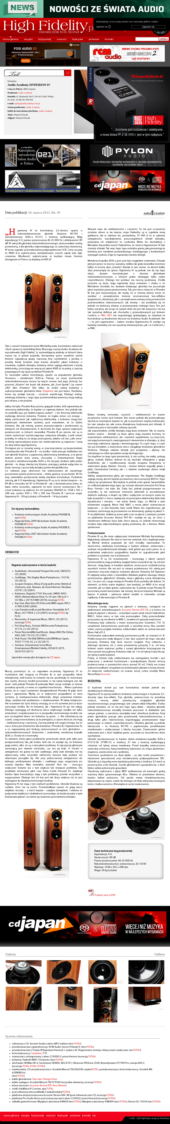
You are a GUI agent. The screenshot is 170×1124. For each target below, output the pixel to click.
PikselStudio (164, 1118)
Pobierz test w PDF (102, 895)
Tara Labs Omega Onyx (44, 1079)
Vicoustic (106, 674)
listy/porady (44, 39)
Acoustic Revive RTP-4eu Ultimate (48, 1085)
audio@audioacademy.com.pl (27, 103)
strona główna (10, 39)
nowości (61, 39)
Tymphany (48, 391)
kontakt (109, 39)
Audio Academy (25, 93)
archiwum (94, 39)
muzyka (28, 39)
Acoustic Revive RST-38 (135, 610)
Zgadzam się (103, 26)
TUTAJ (23, 518)
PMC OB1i (106, 315)
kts (94, 1115)
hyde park (77, 39)
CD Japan (55, 657)
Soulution (36, 1053)
